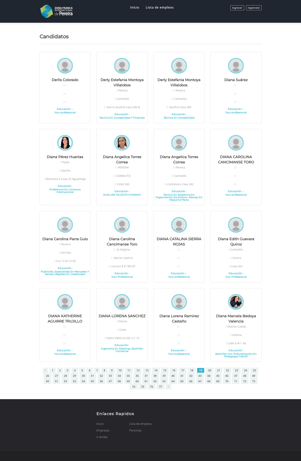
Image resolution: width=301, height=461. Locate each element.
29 (74, 376)
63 (164, 381)
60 (137, 381)
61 (146, 381)
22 (227, 370)
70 (226, 381)
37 (146, 376)
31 (92, 376)
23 (236, 370)
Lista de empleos (160, 7)
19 (200, 370)
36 (137, 376)
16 (173, 370)
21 (218, 370)
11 (129, 370)
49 (253, 376)
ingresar (237, 7)
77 (160, 386)
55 (92, 381)
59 (128, 381)
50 (47, 381)
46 (226, 376)
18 (191, 370)
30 (83, 376)
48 (244, 376)
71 (235, 381)
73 (253, 381)
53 (74, 381)
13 (146, 370)
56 (101, 381)
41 (182, 376)
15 (164, 370)
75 (142, 386)
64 (173, 381)
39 (164, 376)
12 (137, 370)
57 (110, 381)
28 (65, 376)
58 (119, 381)
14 (155, 370)
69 (217, 381)
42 (190, 376)
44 (208, 376)
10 (120, 370)
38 (155, 376)
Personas (135, 430)
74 (133, 386)
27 (56, 376)
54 (83, 381)
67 (199, 381)
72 (244, 381)
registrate (254, 7)
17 (182, 370)
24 (245, 370)
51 (56, 381)
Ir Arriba (101, 437)
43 (199, 376)
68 (208, 381)
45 (217, 376)
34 (119, 376)
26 (47, 376)
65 (182, 381)
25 (254, 370)
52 (65, 381)
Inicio (134, 7)
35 (128, 376)
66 (190, 381)
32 (101, 376)
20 (209, 370)
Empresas (102, 430)
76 (151, 386)
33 (110, 376)
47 (235, 376)
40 (173, 376)
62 (155, 381)
